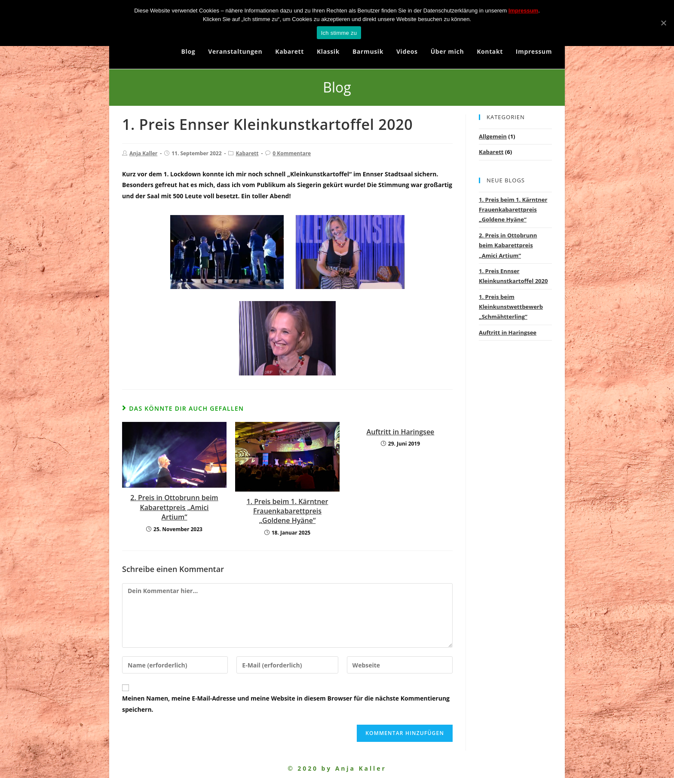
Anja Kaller (143, 153)
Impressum (523, 10)
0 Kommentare (292, 153)
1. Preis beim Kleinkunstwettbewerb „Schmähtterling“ (511, 307)
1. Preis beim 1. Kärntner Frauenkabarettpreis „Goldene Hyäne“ (287, 511)
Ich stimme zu (339, 33)
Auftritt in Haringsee (401, 432)
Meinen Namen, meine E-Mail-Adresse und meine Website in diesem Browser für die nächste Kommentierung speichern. (286, 703)
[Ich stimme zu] (663, 22)
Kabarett (247, 153)
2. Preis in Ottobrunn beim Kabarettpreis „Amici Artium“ (174, 507)
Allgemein (493, 136)
